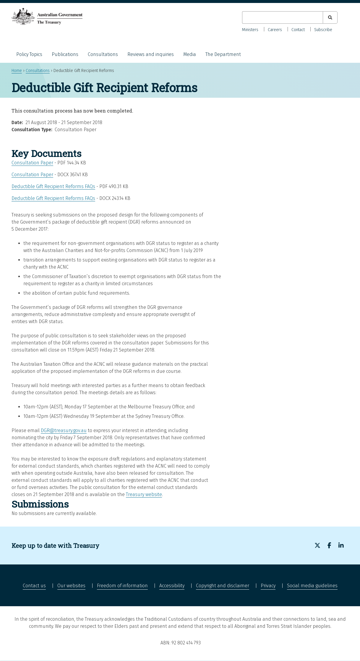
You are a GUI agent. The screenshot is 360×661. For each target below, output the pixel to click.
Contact (298, 29)
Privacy (268, 585)
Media (189, 54)
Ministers (250, 29)
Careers (275, 29)
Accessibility (171, 585)
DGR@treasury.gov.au (64, 430)
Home (17, 70)
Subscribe (323, 29)
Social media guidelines (312, 585)
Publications (65, 54)
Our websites (71, 585)
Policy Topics (29, 54)
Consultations (103, 54)
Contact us (34, 585)
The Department (223, 54)
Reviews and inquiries (150, 54)
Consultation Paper (32, 163)
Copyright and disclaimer (222, 585)
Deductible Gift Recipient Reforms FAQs (53, 186)
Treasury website (144, 494)
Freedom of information (122, 585)
